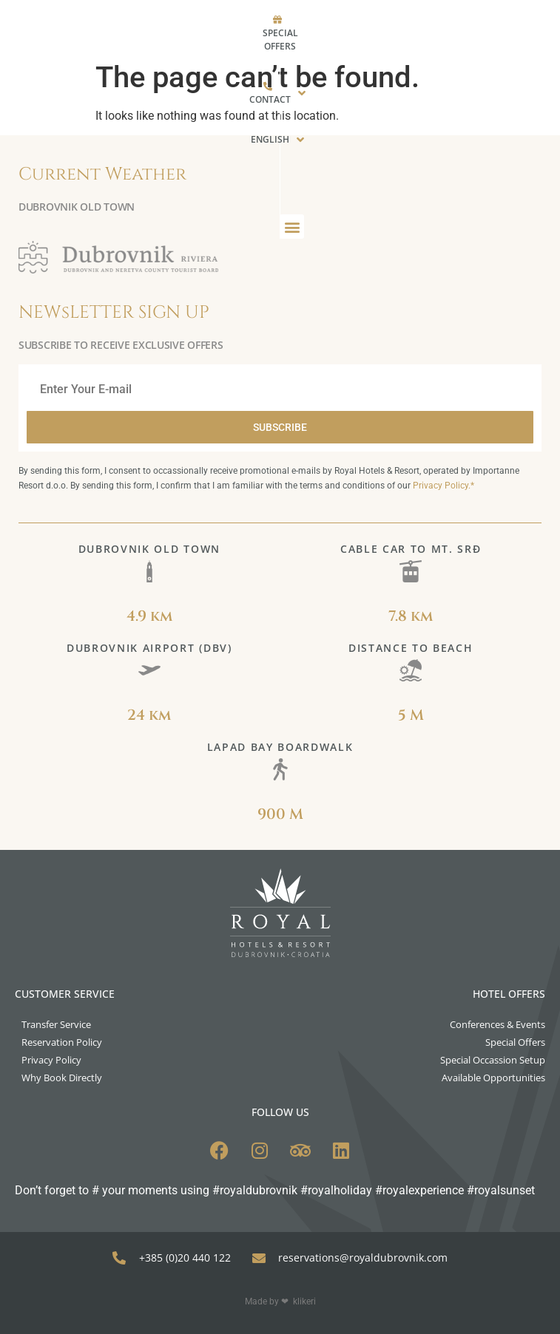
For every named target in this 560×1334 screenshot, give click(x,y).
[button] (372, 74)
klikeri (304, 1301)
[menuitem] (369, 20)
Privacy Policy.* (443, 485)
